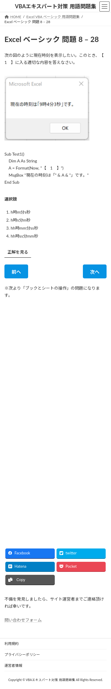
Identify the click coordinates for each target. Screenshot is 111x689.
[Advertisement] (55, 360)
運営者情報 (13, 665)
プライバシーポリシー (22, 654)
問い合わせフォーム (23, 620)
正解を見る (17, 251)
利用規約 (11, 643)
